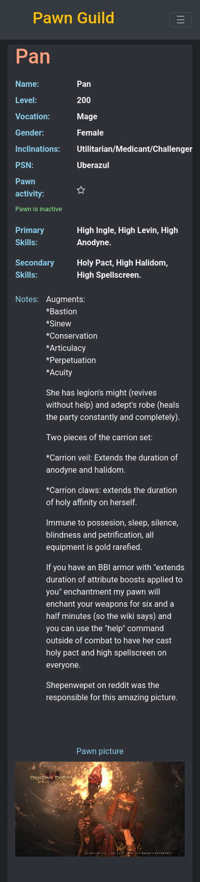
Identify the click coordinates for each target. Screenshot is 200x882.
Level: (26, 100)
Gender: (29, 133)
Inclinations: (37, 149)
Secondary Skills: (34, 269)
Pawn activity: (29, 188)
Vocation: (32, 116)
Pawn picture (100, 751)
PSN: (24, 165)
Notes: (27, 299)
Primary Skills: (29, 236)
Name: (27, 84)
